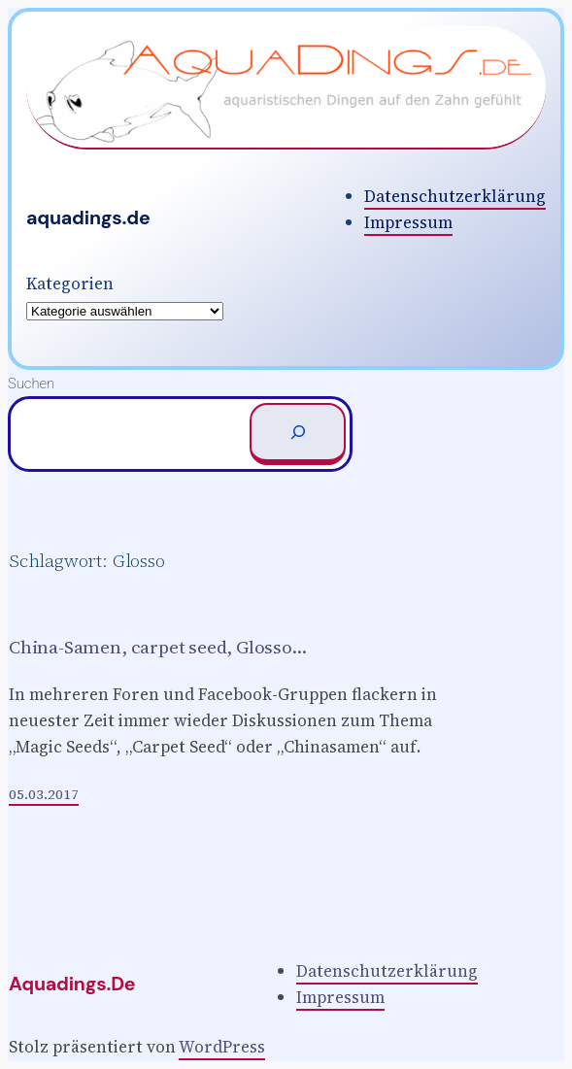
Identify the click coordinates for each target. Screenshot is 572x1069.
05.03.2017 (44, 794)
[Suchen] (298, 434)
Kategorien (70, 283)
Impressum (408, 222)
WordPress (222, 1046)
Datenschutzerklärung (455, 196)
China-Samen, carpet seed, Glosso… (158, 647)
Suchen (31, 383)
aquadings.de (88, 218)
